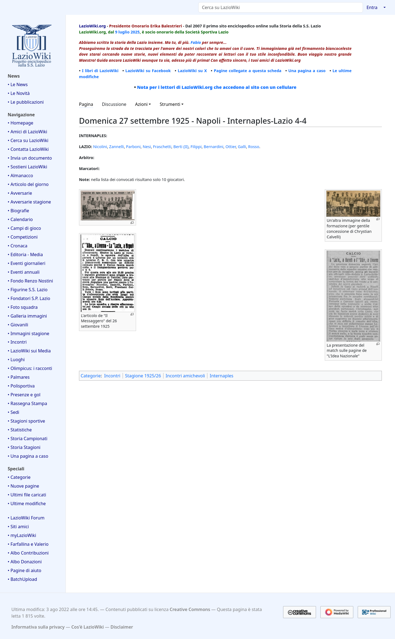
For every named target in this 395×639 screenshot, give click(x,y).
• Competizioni (23, 237)
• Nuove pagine (23, 486)
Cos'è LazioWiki (87, 627)
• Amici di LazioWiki (27, 132)
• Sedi (13, 412)
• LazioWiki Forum (26, 518)
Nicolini (100, 146)
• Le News (18, 84)
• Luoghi (16, 360)
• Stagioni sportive (26, 421)
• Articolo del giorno (28, 184)
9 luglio (122, 32)
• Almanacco (20, 176)
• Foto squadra (23, 307)
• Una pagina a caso (28, 456)
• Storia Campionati (27, 439)
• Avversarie (20, 193)
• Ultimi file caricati (27, 495)
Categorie (91, 376)
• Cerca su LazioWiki (28, 140)
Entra (371, 7)
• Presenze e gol (24, 395)
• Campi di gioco (24, 228)
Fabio (196, 42)
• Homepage (20, 123)
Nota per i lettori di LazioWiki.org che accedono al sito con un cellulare (216, 87)
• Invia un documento (30, 158)
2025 (135, 32)
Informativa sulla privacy (38, 627)
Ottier (230, 146)
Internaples (221, 376)
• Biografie (18, 211)
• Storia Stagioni (24, 447)
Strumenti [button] (170, 104)
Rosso (253, 146)
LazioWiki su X (192, 70)
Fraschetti (162, 146)
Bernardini (214, 146)
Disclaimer (122, 627)
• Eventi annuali (24, 272)
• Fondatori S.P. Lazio (29, 298)
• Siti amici (18, 527)
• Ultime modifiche (27, 504)
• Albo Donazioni (25, 562)
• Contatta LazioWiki (28, 149)
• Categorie (19, 477)
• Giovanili (18, 325)
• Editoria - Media (25, 254)
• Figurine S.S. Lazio (27, 290)
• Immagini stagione (28, 333)
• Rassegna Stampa (27, 403)
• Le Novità (19, 93)
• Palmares (19, 377)
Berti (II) (180, 146)
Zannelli (116, 146)
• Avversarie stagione (29, 202)
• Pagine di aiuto (24, 570)
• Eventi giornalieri (26, 263)
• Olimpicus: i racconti (30, 368)
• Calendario (20, 219)
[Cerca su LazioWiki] (280, 7)
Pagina (86, 104)
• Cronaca (17, 246)
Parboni (133, 146)
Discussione (114, 104)
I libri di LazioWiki (100, 70)
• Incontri (17, 342)
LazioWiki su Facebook (148, 70)
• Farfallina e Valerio (28, 544)
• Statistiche (20, 430)
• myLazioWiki (22, 535)
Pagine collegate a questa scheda (247, 70)
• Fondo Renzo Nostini (30, 281)
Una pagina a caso (307, 70)
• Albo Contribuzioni (28, 553)
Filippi (196, 146)
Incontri (112, 376)
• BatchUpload (22, 579)
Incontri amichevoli (185, 376)
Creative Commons (190, 609)
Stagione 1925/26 (143, 376)
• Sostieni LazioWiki (27, 167)
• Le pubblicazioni (26, 102)
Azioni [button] (141, 104)
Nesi (147, 146)
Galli (242, 146)
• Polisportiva (21, 386)
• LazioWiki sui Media (29, 351)
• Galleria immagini (27, 316)
